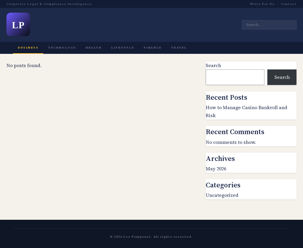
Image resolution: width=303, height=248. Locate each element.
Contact (289, 4)
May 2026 (216, 168)
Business (28, 47)
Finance (153, 47)
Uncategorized (222, 195)
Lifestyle (122, 47)
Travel (179, 47)
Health (93, 47)
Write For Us (262, 4)
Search (213, 65)
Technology (62, 47)
